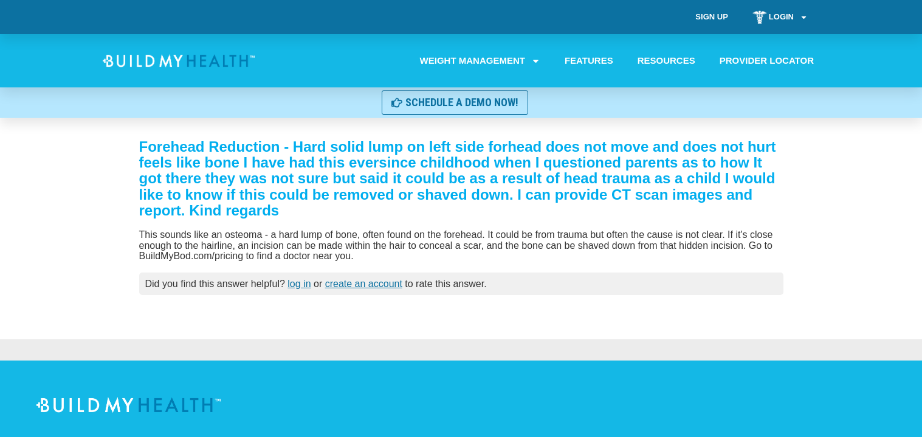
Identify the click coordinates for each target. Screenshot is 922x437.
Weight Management (479, 60)
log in (299, 284)
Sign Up (711, 16)
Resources (666, 60)
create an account (363, 284)
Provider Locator (766, 60)
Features (588, 60)
